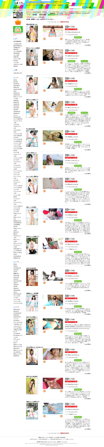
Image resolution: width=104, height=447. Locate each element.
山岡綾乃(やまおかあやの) (73, 55)
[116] (16, 273)
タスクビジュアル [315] (17, 182)
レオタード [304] (17, 58)
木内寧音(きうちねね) (72, 214)
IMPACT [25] (16, 87)
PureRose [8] (16, 105)
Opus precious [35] (17, 280)
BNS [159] (16, 81)
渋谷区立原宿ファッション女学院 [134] (18, 249)
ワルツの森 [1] (16, 209)
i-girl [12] (15, 271)
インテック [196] (17, 144)
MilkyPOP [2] (16, 102)
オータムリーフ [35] (18, 157)
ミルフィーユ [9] (17, 301)
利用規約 (59, 441)
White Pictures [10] (17, 293)
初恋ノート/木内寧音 (31, 207)
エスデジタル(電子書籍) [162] (18, 149)
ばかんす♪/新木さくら (31, 152)
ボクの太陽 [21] (17, 333)
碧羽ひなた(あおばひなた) (73, 409)
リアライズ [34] (17, 207)
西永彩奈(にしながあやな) (73, 275)
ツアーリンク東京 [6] (18, 185)
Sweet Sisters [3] (17, 316)
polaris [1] (16, 282)
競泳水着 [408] (17, 53)
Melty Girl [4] (16, 311)
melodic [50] (16, 100)
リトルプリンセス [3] (18, 303)
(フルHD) (84, 61)
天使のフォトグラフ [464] (17, 229)
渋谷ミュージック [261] (17, 240)
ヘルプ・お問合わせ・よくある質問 (52, 437)
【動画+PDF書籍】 (43, 14)
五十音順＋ (51, 19)
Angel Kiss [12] (17, 309)
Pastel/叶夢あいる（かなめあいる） (35, 347)
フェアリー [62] (17, 299)
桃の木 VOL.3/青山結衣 (31, 376)
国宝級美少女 (53, 13)
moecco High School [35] (16, 278)
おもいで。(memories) (69, 13)
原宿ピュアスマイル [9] (17, 218)
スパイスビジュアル (73, 34)
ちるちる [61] (16, 124)
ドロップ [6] (16, 189)
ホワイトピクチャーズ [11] (18, 203)
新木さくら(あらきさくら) (73, 160)
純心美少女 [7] (16, 348)
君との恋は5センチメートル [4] (18, 336)
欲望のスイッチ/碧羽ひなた (32, 401)
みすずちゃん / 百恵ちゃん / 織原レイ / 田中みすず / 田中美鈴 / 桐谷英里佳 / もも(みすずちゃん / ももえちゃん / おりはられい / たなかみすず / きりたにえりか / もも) (78, 326)
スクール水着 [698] (17, 51)
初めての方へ (44, 5)
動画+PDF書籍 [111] (18, 45)
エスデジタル (78, 13)
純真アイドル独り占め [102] (18, 253)
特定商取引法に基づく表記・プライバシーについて (46, 441)
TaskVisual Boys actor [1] (17, 291)
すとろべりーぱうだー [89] (18, 121)
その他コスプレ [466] (18, 64)
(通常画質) (78, 37)
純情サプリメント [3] (18, 350)
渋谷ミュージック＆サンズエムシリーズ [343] (18, 245)
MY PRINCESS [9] (17, 313)
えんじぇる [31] (17, 295)
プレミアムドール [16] (17, 199)
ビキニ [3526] (16, 54)
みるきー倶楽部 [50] (18, 135)
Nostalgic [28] (16, 104)
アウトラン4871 (60, 13)
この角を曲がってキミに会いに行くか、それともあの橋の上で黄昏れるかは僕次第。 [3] (18, 328)
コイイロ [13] (16, 159)
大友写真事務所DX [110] (17, 225)
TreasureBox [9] (17, 111)
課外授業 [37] (16, 355)
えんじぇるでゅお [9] (18, 322)
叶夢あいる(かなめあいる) (73, 354)
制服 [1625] (16, 49)
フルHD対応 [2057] (17, 43)
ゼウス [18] (16, 180)
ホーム (14, 7)
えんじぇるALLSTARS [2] (17, 319)
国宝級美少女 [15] (17, 220)
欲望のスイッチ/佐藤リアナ (32, 236)
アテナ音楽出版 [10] (18, 141)
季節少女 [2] (16, 232)
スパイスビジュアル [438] (17, 168)
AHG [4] (15, 79)
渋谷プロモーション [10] (17, 236)
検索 (68, 7)
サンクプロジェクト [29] (17, 162)
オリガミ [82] (16, 152)
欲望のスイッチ (73, 249)
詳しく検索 (88, 7)
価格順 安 (42, 19)
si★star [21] (16, 284)
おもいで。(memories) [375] (17, 116)
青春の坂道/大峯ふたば (31, 24)
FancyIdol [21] (16, 83)
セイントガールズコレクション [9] (18, 171)
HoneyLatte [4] (17, 85)
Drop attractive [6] (17, 267)
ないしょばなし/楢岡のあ (32, 176)
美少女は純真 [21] (17, 256)
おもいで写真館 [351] (18, 118)
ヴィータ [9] (16, 211)
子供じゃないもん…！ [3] (17, 339)
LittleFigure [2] (16, 92)
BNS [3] (15, 264)
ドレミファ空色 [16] (18, 187)
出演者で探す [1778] (18, 73)
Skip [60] (15, 286)
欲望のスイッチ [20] (18, 344)
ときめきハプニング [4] (17, 127)
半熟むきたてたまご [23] (17, 214)
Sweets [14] (16, 288)
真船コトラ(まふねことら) (73, 107)
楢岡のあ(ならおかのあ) (73, 184)
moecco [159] (16, 275)
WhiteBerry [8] (16, 113)
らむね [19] (16, 137)
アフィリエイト (64, 441)
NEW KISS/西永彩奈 (31, 268)
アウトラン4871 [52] (18, 139)
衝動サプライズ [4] (17, 353)
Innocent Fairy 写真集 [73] (18, 90)
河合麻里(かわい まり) (72, 83)
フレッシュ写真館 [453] (17, 195)
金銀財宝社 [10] (17, 257)
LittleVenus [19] (17, 94)
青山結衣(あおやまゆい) (73, 384)
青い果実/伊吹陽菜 (30, 129)
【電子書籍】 (35, 14)
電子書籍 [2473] (17, 47)
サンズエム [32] (17, 165)
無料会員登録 (60, 5)
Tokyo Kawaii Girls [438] (16, 108)
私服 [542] (16, 66)
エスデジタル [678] (17, 146)
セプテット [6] (16, 174)
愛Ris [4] (15, 233)
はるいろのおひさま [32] (17, 130)
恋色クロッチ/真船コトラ (32, 99)
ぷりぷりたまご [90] (18, 133)
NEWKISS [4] (16, 314)
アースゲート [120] (17, 143)
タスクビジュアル (86, 13)
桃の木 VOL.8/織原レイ (31, 317)
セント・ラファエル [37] (17, 177)
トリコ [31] (16, 297)
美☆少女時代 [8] (17, 352)
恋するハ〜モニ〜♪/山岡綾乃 (33, 48)
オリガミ (29, 14)
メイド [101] (16, 62)
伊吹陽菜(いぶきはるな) (73, 136)
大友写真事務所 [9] (17, 222)
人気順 (37, 19)
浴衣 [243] (16, 60)
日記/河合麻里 (29, 75)
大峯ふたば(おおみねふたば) (74, 32)
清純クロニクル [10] (18, 346)
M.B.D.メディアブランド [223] (18, 97)
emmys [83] (16, 269)
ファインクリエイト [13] (17, 192)
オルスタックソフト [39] (17, 155)
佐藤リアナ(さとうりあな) (73, 244)
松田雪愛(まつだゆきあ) (73, 301)
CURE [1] (15, 266)
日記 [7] (15, 342)
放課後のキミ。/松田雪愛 (32, 293)
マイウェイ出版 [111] (18, 206)
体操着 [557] (16, 56)
